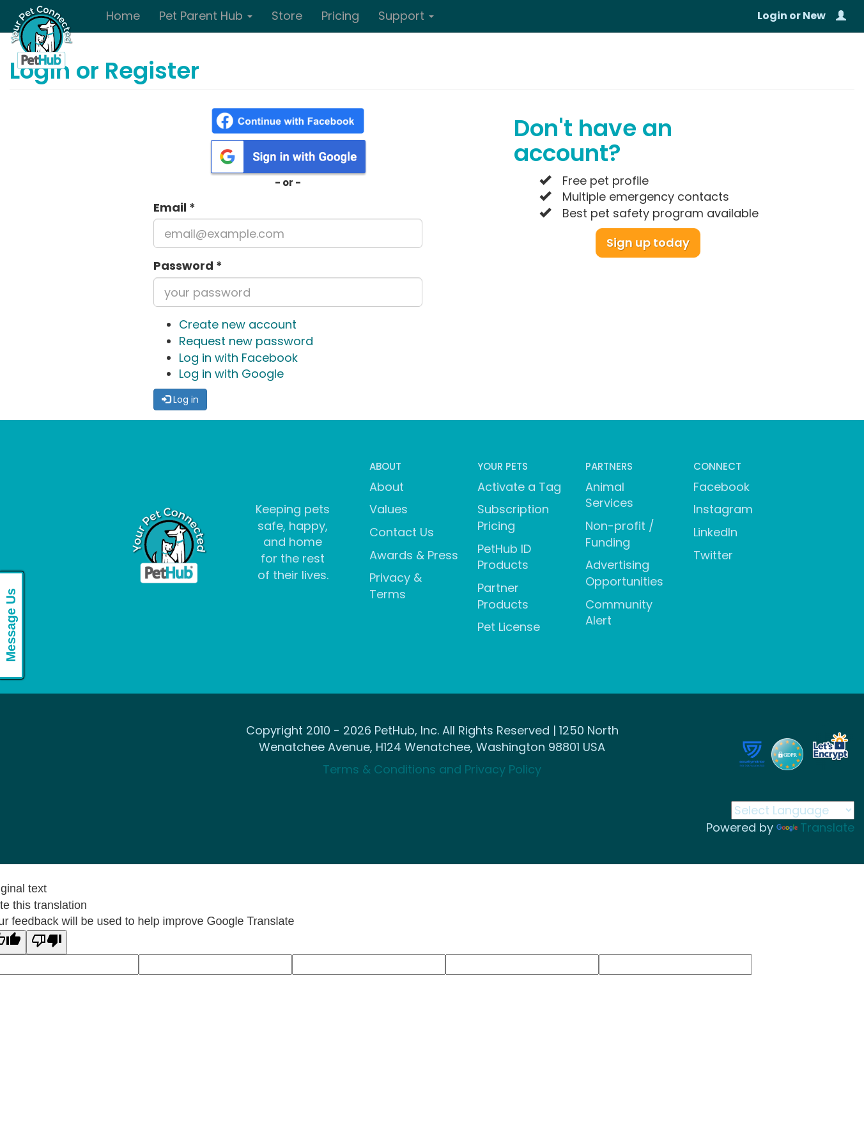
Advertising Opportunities (624, 573)
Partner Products (502, 596)
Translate (815, 827)
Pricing (340, 16)
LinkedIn (715, 532)
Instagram (723, 509)
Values (388, 509)
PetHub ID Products (504, 557)
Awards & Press (413, 555)
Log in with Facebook (238, 358)
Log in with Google (231, 374)
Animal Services (609, 495)
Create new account (238, 324)
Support (406, 16)
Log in (180, 399)
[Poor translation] (46, 942)
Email (174, 207)
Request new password (246, 341)
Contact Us (401, 532)
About (386, 487)
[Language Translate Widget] (792, 810)
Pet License (508, 627)
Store (287, 16)
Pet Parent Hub (205, 16)
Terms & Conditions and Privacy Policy (432, 769)
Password (187, 266)
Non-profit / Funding (619, 534)
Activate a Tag (519, 487)
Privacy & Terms (395, 586)
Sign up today (648, 243)
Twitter (713, 555)
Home (123, 16)
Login (772, 15)
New (814, 15)
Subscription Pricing (513, 517)
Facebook (721, 487)
